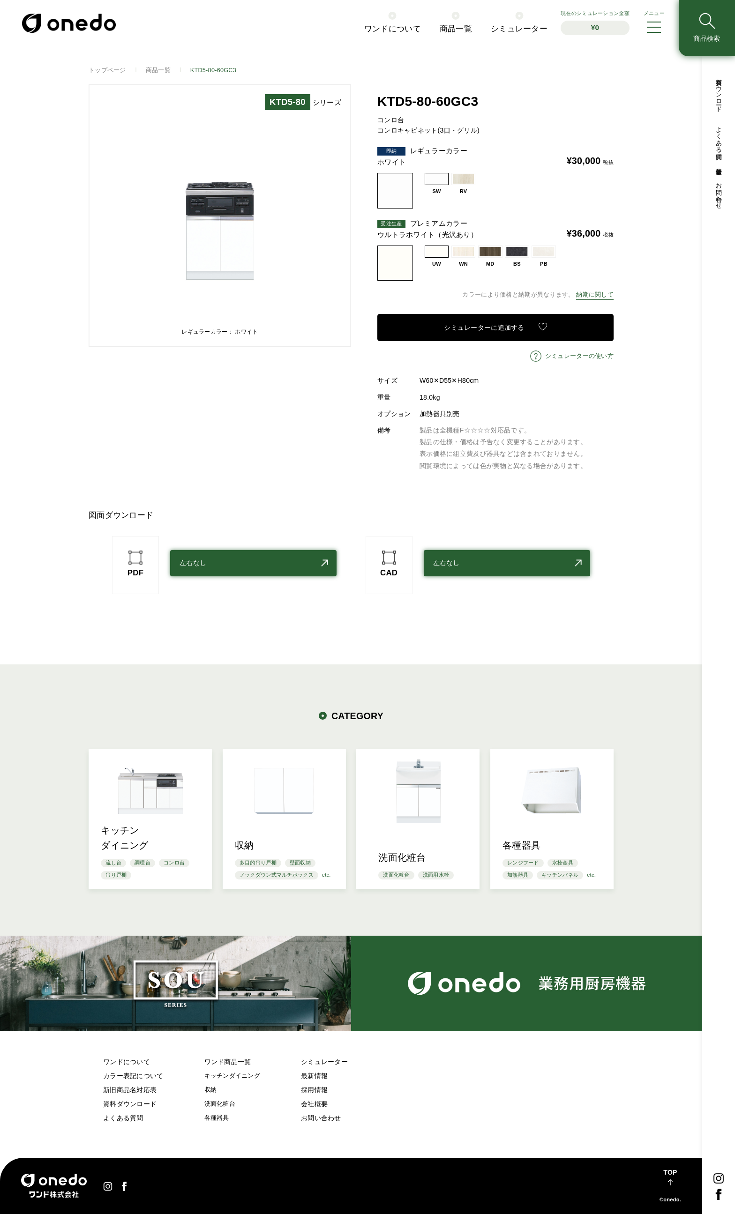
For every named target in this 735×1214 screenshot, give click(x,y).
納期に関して (595, 294)
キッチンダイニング (232, 1075)
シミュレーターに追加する (484, 327)
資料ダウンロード (718, 92)
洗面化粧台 (219, 1104)
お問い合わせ (718, 192)
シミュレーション (595, 22)
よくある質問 (718, 136)
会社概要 (314, 1104)
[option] (220, 215)
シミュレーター (519, 28)
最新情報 (314, 1076)
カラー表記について (133, 1076)
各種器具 (216, 1118)
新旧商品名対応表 (130, 1090)
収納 (210, 1090)
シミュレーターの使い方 (579, 356)
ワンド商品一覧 (227, 1061)
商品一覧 (456, 28)
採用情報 (314, 1090)
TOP (670, 1172)
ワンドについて (392, 28)
